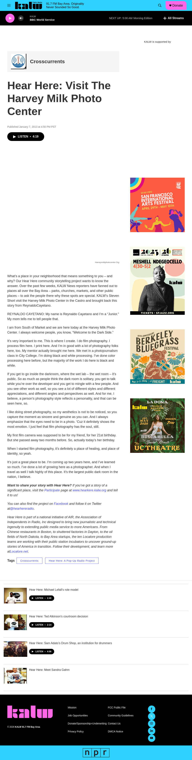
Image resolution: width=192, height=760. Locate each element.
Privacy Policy (76, 731)
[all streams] (174, 18)
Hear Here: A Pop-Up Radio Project (72, 560)
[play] (10, 18)
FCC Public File (116, 707)
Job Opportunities (78, 715)
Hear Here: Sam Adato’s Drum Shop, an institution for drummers (70, 643)
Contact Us (114, 723)
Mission (72, 707)
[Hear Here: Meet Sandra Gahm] (15, 676)
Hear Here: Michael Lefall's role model (53, 589)
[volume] (21, 18)
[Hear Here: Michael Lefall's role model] (15, 595)
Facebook (61, 504)
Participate (52, 490)
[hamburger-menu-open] (8, 5)
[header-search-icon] (159, 5)
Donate (177, 5)
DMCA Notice (115, 731)
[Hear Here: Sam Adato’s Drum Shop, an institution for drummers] (15, 649)
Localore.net (19, 551)
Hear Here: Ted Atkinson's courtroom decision (58, 616)
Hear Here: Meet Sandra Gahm (49, 669)
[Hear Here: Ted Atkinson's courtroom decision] (15, 622)
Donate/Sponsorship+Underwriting (86, 723)
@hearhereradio (22, 508)
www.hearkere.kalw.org (89, 490)
